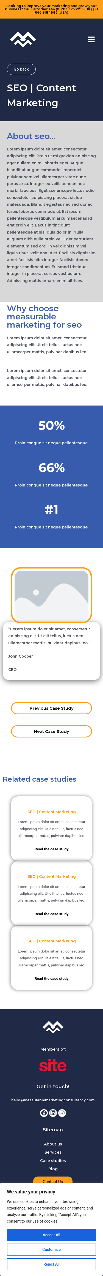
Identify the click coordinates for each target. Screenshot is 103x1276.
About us (53, 1144)
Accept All (51, 1235)
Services (53, 1152)
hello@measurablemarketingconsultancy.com (52, 1100)
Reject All (51, 1264)
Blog (53, 1168)
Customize (51, 1249)
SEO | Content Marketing (51, 812)
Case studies (53, 1160)
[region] (51, 1229)
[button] (92, 39)
